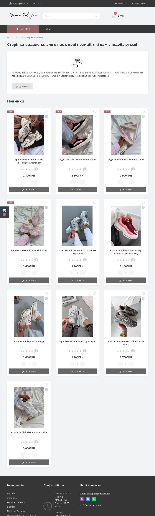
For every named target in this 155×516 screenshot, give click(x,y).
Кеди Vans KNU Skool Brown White (77, 159)
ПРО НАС (11, 493)
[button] (4, 212)
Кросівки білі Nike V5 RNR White (29, 432)
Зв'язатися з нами (92, 505)
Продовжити (22, 86)
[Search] (96, 16)
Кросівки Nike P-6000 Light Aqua (77, 341)
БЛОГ (48, 28)
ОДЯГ (17, 37)
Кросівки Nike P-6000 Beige (29, 341)
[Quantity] (29, 182)
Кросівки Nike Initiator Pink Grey (29, 250)
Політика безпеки (16, 511)
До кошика (29, 189)
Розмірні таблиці (16, 502)
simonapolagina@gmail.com (95, 493)
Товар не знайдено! (34, 37)
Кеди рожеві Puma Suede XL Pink (126, 159)
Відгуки (11, 506)
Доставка (36, 3)
